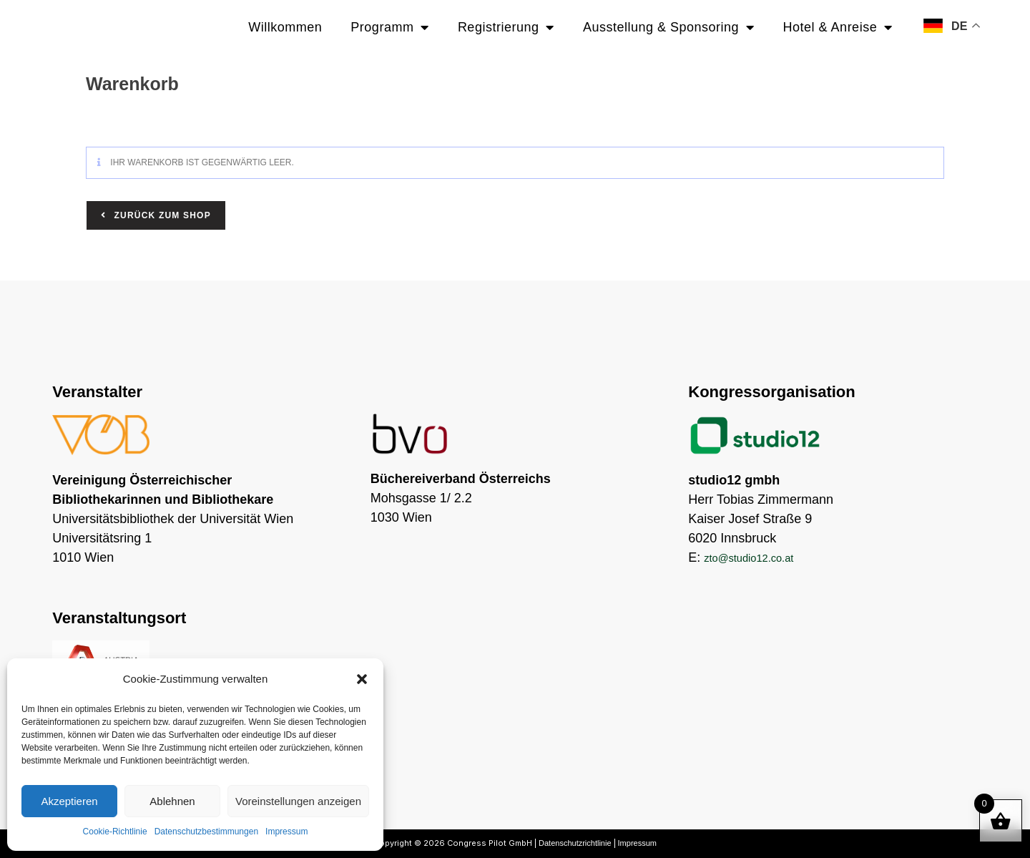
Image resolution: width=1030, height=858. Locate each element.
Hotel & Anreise (838, 27)
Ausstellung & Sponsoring (669, 27)
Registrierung (506, 27)
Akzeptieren (69, 801)
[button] (362, 679)
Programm (389, 27)
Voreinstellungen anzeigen (298, 801)
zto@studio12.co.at (759, 557)
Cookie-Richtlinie (115, 832)
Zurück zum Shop (161, 215)
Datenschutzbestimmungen (206, 832)
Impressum (286, 832)
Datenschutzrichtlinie (575, 843)
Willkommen (285, 27)
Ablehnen (172, 801)
